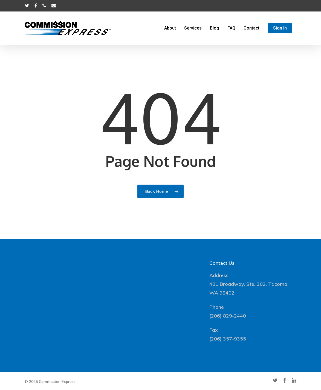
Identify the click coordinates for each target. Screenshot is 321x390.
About (170, 28)
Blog (214, 28)
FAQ (231, 28)
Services (193, 28)
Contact (251, 28)
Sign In (280, 28)
